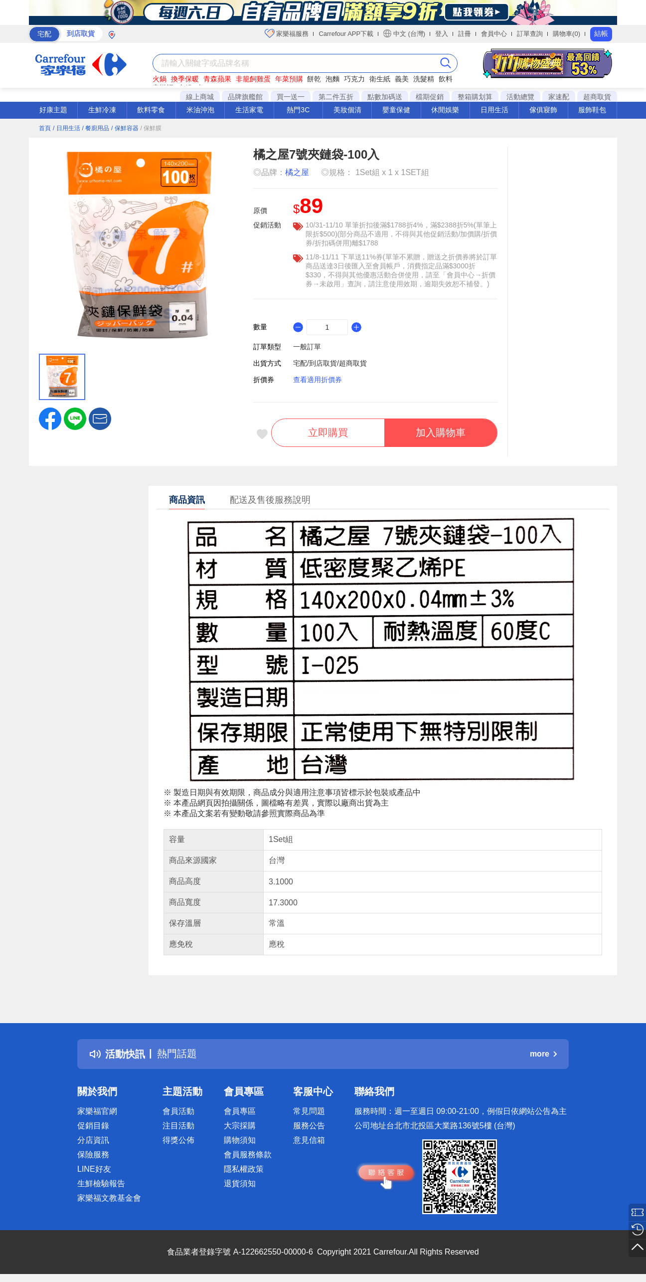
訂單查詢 (530, 33)
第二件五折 (336, 97)
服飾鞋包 (592, 110)
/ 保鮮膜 (151, 128)
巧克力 (354, 79)
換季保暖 (185, 79)
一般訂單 (307, 347)
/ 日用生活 (66, 128)
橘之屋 (297, 172)
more (543, 1054)
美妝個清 (347, 110)
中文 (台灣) (404, 33)
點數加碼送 (384, 97)
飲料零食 (151, 110)
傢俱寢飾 (543, 110)
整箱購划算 (475, 97)
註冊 (464, 33)
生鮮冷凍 (102, 110)
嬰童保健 (396, 110)
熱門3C (298, 110)
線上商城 (200, 97)
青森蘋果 (217, 79)
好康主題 (53, 110)
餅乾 (314, 79)
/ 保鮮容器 (125, 128)
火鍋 (159, 79)
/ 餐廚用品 (95, 128)
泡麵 (332, 79)
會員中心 (494, 33)
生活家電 (249, 110)
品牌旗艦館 (245, 97)
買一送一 (291, 97)
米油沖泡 (200, 110)
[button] (100, 418)
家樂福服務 (287, 33)
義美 (402, 79)
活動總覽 (520, 97)
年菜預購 (289, 79)
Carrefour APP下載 (346, 33)
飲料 (446, 79)
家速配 (558, 97)
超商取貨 (597, 97)
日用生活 (494, 110)
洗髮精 (423, 79)
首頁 (45, 128)
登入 (441, 33)
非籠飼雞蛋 (253, 79)
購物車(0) (566, 33)
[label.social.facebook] (50, 418)
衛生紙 (379, 79)
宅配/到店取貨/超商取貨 (330, 363)
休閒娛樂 (445, 110)
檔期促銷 (430, 97)
